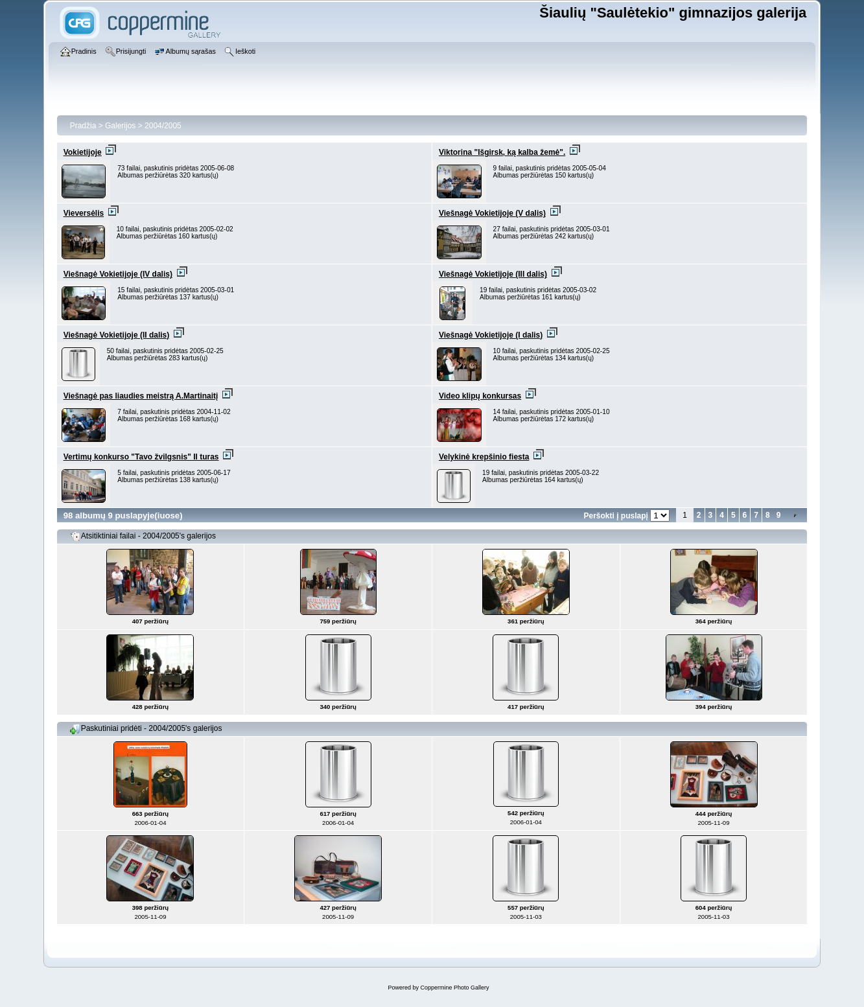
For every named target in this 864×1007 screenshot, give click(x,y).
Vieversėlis (84, 213)
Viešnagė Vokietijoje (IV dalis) (118, 274)
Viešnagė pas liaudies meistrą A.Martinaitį (141, 395)
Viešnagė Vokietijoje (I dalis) (491, 335)
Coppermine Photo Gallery (454, 987)
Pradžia (83, 125)
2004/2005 (163, 125)
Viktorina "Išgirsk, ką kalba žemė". (502, 152)
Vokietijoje (83, 152)
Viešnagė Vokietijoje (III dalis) (493, 274)
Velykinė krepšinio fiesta (484, 456)
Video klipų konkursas (480, 395)
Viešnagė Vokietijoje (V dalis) (492, 213)
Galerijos (120, 125)
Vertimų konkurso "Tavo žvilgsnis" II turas (141, 456)
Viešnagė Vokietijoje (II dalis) (117, 335)
